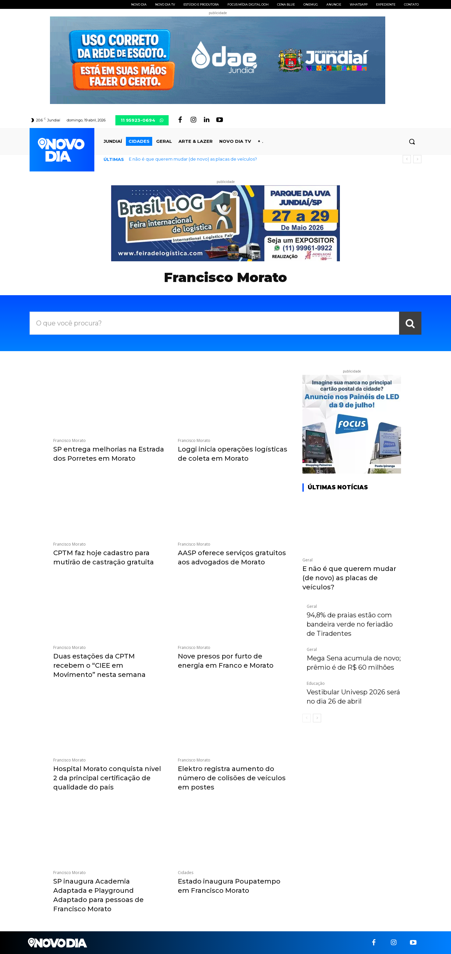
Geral (307, 560)
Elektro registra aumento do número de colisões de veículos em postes (232, 778)
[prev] (407, 159)
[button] (411, 141)
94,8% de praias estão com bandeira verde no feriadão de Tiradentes (350, 624)
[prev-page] (306, 718)
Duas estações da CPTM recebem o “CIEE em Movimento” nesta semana (99, 665)
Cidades (185, 873)
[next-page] (317, 718)
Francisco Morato (69, 441)
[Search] (410, 323)
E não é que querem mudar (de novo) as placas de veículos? (193, 159)
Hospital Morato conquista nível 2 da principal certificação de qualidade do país (107, 778)
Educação (316, 683)
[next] (417, 159)
